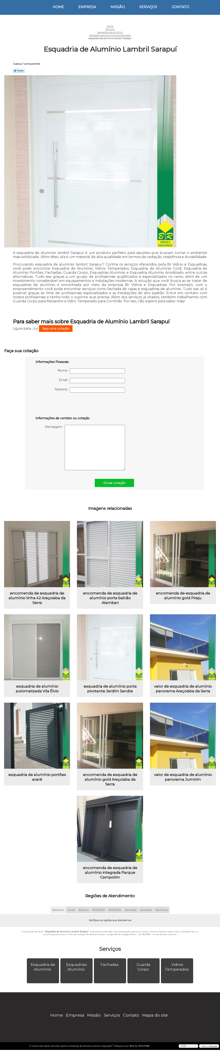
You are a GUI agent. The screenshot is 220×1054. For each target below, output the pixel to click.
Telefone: (89, 390)
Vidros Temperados (177, 966)
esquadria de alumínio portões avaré (37, 777)
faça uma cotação (55, 328)
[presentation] (62, 405)
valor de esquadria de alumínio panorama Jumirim (183, 777)
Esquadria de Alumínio (43, 966)
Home (58, 7)
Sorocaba (130, 909)
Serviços (148, 7)
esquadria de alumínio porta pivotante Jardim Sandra (110, 688)
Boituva (84, 909)
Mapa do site (155, 1015)
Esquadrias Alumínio (76, 966)
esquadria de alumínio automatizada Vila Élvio (37, 688)
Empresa (87, 7)
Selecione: (58, 909)
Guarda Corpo (143, 966)
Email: (92, 380)
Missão (118, 7)
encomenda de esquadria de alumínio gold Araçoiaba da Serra (110, 779)
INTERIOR (98, 909)
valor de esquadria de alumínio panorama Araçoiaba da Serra (183, 688)
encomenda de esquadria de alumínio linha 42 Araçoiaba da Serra (37, 598)
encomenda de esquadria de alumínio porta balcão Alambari (110, 598)
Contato (180, 7)
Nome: (91, 371)
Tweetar (19, 70)
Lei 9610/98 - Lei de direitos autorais (157, 934)
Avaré (71, 909)
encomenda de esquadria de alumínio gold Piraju (183, 595)
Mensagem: (85, 447)
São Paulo (161, 909)
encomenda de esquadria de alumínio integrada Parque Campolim (110, 872)
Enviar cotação (114, 483)
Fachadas (110, 964)
